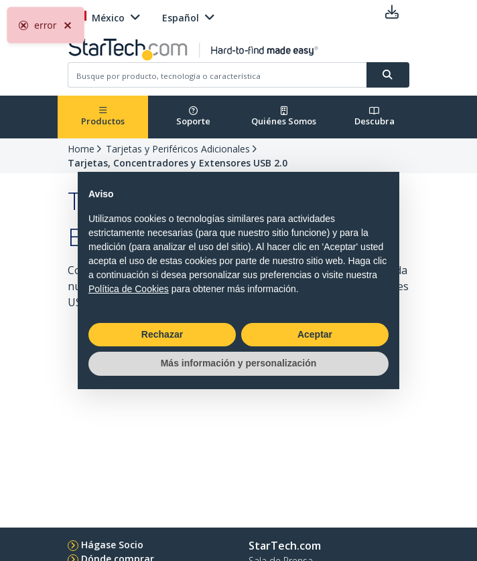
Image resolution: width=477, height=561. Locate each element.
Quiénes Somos (283, 116)
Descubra (374, 116)
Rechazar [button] (162, 334)
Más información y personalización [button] (239, 363)
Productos (103, 116)
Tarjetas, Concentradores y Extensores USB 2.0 (177, 162)
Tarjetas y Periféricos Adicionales (178, 148)
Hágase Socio (112, 544)
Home (81, 148)
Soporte (193, 116)
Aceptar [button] (314, 334)
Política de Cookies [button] (128, 289)
